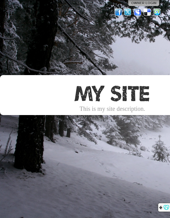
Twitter (128, 12)
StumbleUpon (157, 12)
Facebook (118, 12)
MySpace (138, 12)
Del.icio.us (147, 12)
